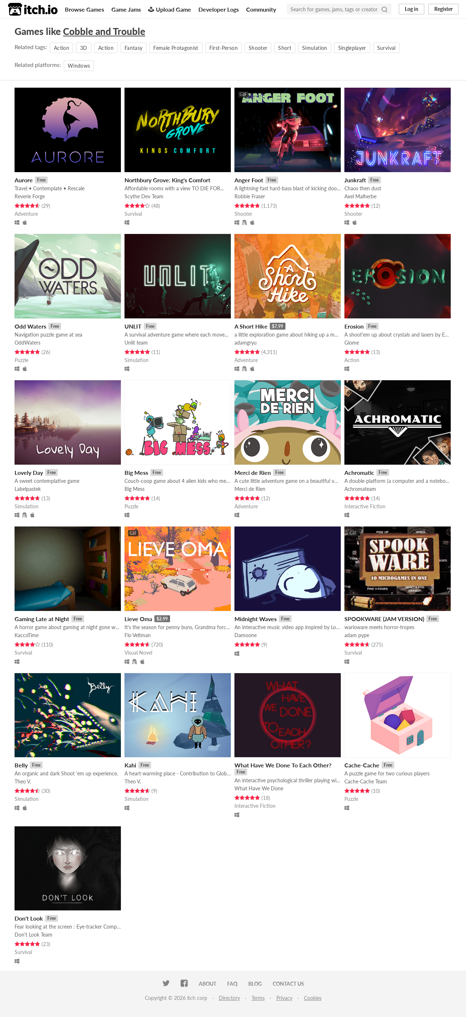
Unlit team (136, 342)
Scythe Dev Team (144, 196)
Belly (21, 765)
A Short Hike (251, 326)
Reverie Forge (30, 196)
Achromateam (360, 489)
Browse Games (84, 9)
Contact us (288, 984)
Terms (258, 998)
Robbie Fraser (249, 196)
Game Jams (126, 9)
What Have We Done (258, 788)
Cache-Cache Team (365, 781)
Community (261, 9)
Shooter (258, 48)
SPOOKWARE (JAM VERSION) (384, 618)
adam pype (356, 635)
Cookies (312, 998)
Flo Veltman (138, 635)
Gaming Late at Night (42, 618)
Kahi (130, 765)
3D (83, 48)
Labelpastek (28, 489)
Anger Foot (248, 179)
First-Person (223, 48)
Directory (229, 998)
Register (443, 9)
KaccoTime (27, 635)
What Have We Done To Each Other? (282, 765)
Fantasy (133, 48)
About (207, 984)
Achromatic (359, 472)
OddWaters (27, 342)
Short (284, 48)
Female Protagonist (175, 48)
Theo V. (23, 781)
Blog (255, 984)
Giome (351, 342)
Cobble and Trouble (104, 31)
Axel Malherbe (360, 196)
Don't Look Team (33, 934)
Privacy (284, 998)
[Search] (384, 9)
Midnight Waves (255, 618)
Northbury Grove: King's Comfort (167, 179)
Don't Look (29, 918)
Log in (411, 9)
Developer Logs (218, 9)
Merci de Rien (252, 472)
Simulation (314, 48)
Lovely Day (29, 472)
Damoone (245, 635)
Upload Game (169, 9)
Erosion (354, 326)
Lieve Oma (138, 618)
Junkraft (355, 179)
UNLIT (133, 326)
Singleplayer (352, 48)
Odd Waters (30, 326)
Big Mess (136, 472)
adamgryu (245, 342)
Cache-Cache (361, 765)
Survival (386, 48)
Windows (79, 66)
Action (61, 48)
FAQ (232, 984)
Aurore (24, 179)
